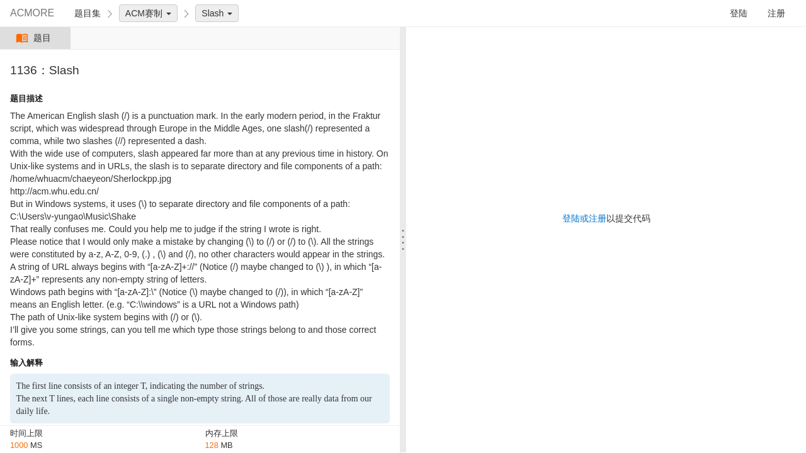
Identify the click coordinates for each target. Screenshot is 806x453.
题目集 (87, 13)
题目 (35, 38)
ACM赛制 (148, 13)
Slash (217, 13)
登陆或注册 (584, 218)
